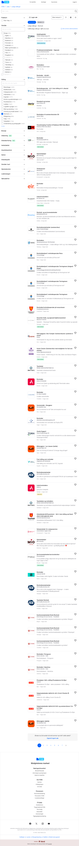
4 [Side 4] (50, 745)
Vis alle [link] (3, 126)
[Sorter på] (57, 17)
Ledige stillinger (15, 7)
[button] (33, 17)
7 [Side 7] (62, 745)
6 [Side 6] (58, 745)
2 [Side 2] (43, 745)
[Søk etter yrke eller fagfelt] (13, 83)
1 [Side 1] (39, 745)
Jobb (8, 7)
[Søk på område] (13, 29)
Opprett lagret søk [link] (52, 738)
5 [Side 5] (54, 745)
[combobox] (39, 11)
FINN (3, 7)
